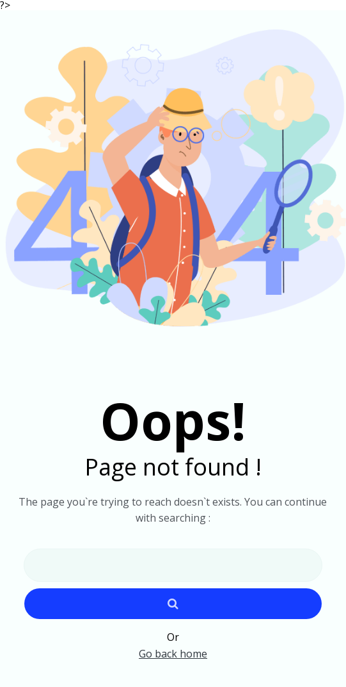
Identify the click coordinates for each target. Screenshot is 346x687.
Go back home (173, 654)
